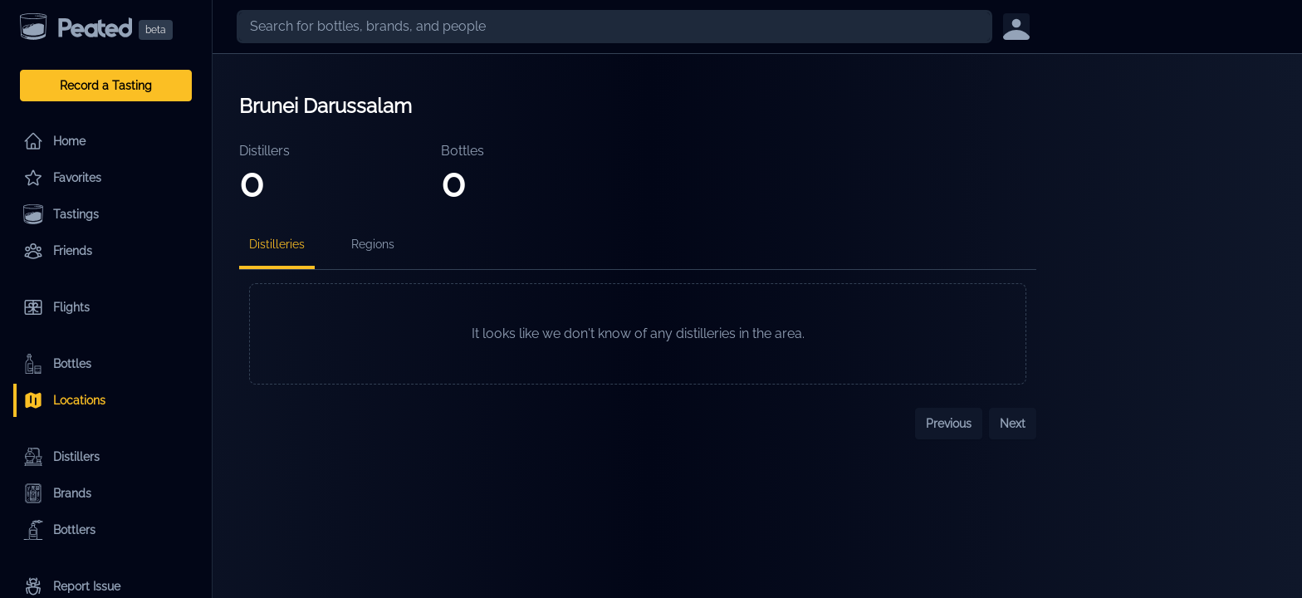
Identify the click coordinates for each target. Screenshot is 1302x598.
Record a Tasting (106, 85)
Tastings (61, 214)
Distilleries (277, 244)
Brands (57, 493)
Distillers (61, 457)
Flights (56, 307)
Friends (57, 251)
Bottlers (59, 530)
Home (54, 141)
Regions (372, 244)
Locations (64, 400)
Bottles (57, 364)
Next (1012, 423)
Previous (949, 423)
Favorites (62, 178)
